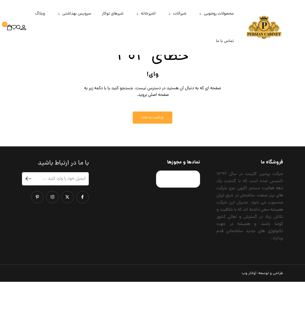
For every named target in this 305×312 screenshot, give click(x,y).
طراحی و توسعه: (262, 304)
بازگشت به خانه (152, 147)
